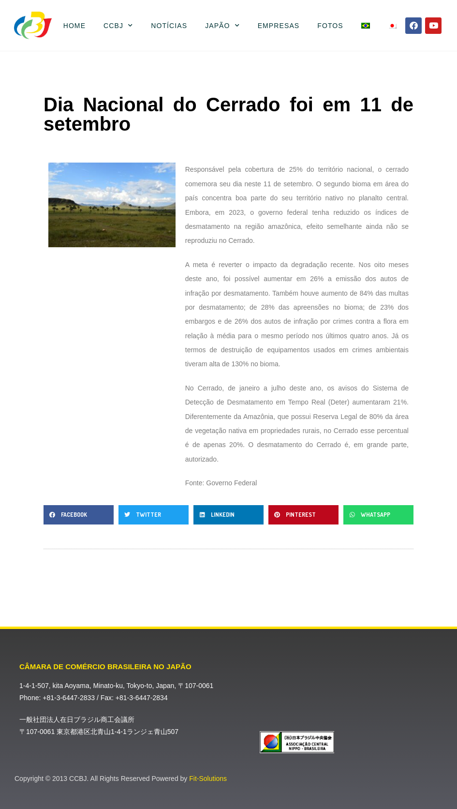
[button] (79, 514)
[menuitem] (365, 25)
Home (74, 26)
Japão (222, 25)
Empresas (279, 26)
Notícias (169, 26)
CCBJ (118, 25)
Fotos (330, 26)
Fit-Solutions (208, 778)
